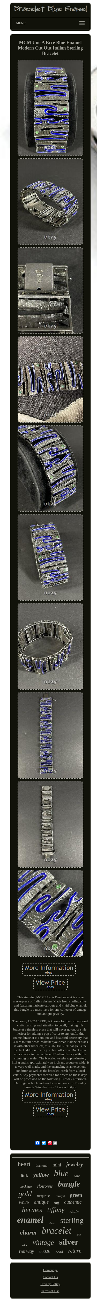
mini (57, 1164)
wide (25, 1245)
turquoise (43, 1196)
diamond (42, 1165)
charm (28, 1232)
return (75, 1251)
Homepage (50, 1270)
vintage (43, 1242)
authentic (72, 1202)
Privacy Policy (50, 1284)
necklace (26, 1186)
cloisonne (45, 1186)
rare (77, 1176)
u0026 (44, 1251)
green (76, 1195)
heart (24, 1164)
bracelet (56, 1231)
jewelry (74, 1164)
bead (59, 1252)
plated (52, 1223)
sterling (72, 1220)
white (24, 1202)
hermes (32, 1210)
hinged (60, 1196)
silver (69, 1241)
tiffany (55, 1210)
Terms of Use (50, 1291)
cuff (56, 1203)
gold (25, 1194)
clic (79, 1234)
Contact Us (50, 1277)
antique (41, 1202)
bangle (69, 1183)
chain (74, 1212)
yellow (41, 1175)
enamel (30, 1219)
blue (61, 1173)
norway (26, 1251)
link (24, 1175)
